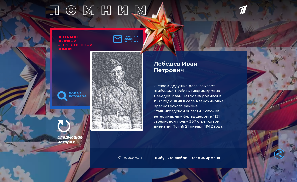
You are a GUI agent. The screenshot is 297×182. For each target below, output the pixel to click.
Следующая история (69, 139)
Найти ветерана (78, 94)
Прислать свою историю (131, 39)
